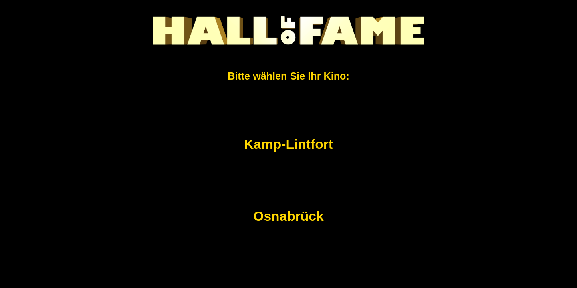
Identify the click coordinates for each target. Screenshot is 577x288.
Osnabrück (288, 216)
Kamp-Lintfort (288, 144)
